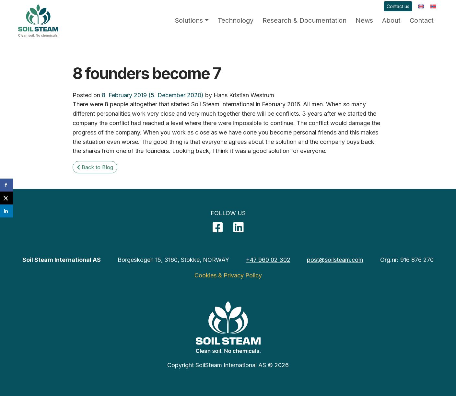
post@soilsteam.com (335, 259)
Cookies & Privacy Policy (228, 275)
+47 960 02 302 (268, 259)
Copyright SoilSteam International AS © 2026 (228, 365)
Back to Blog (95, 167)
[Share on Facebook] (6, 185)
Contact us (398, 6)
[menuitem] (421, 6)
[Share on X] (6, 198)
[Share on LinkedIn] (6, 210)
